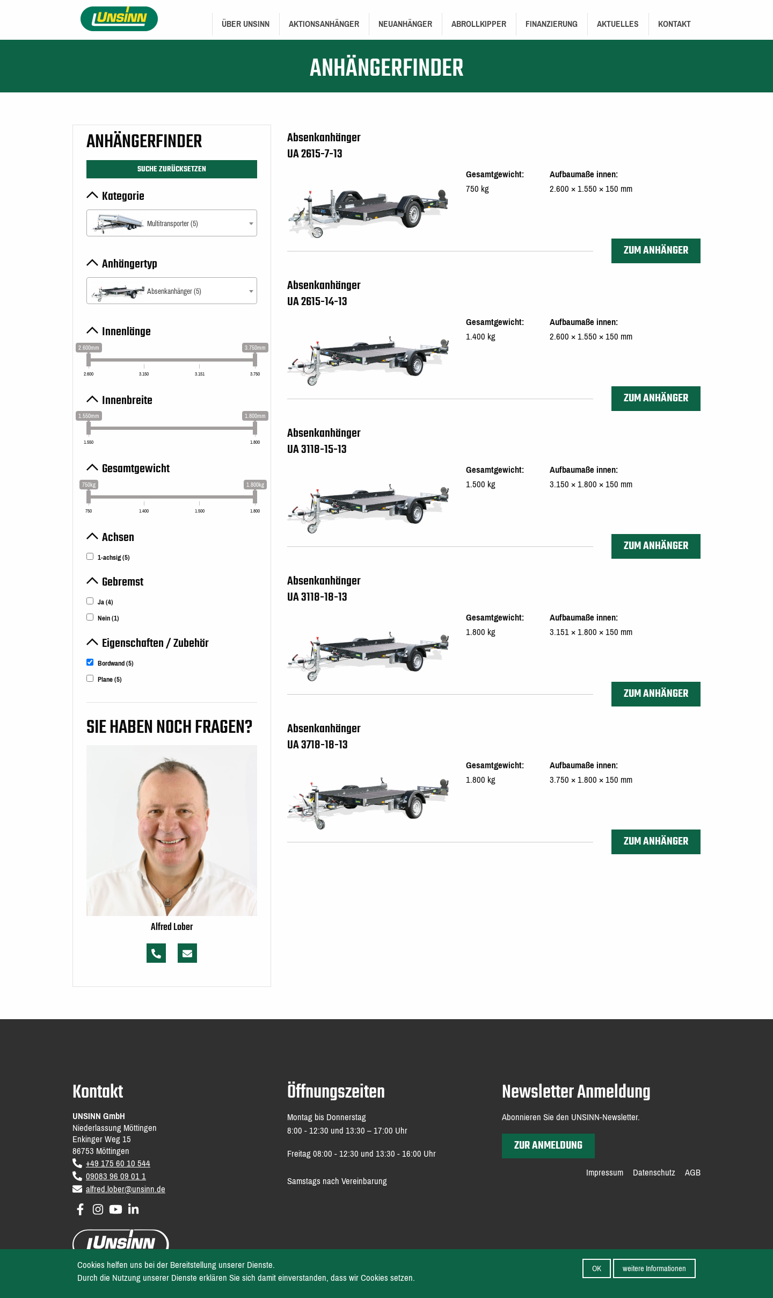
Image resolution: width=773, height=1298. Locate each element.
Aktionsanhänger (324, 24)
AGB (693, 1173)
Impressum (604, 1173)
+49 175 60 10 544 (118, 1163)
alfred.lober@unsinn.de (125, 1189)
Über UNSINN (245, 24)
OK (596, 1270)
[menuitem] (245, 24)
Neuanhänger (405, 24)
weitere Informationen (654, 1270)
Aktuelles (618, 24)
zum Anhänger (656, 250)
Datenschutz (654, 1173)
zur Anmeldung (548, 1145)
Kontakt (674, 24)
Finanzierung (552, 24)
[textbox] (172, 223)
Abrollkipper (478, 24)
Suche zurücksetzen (171, 169)
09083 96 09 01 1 (116, 1176)
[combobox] (171, 223)
